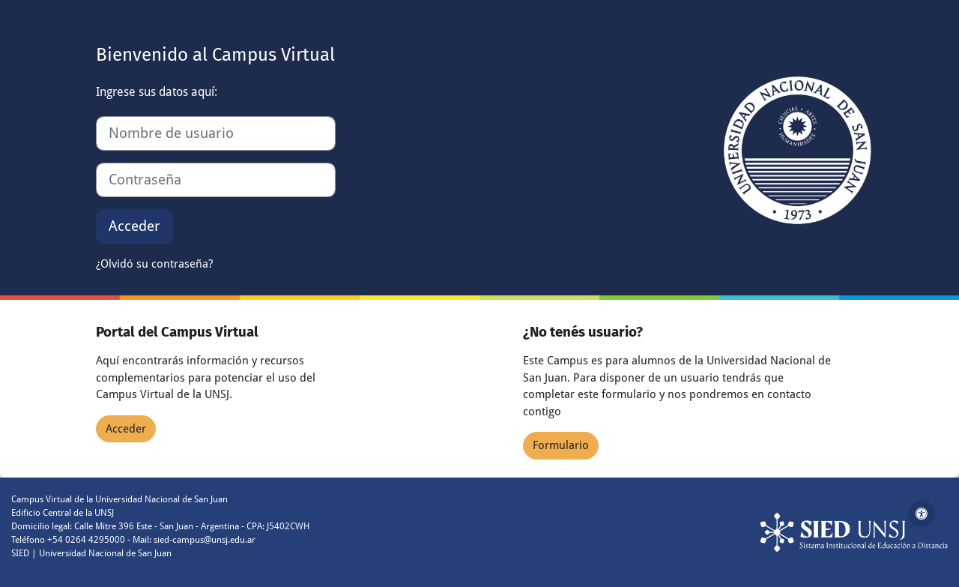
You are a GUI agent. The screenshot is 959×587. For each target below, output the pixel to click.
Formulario (561, 445)
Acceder (134, 226)
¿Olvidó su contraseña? (154, 264)
